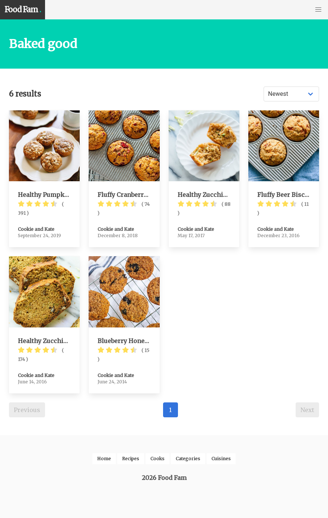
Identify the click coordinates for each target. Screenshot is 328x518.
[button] (318, 9)
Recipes (130, 458)
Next (307, 410)
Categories (188, 458)
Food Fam (22, 9)
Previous (27, 410)
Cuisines (221, 458)
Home (104, 458)
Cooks (157, 458)
